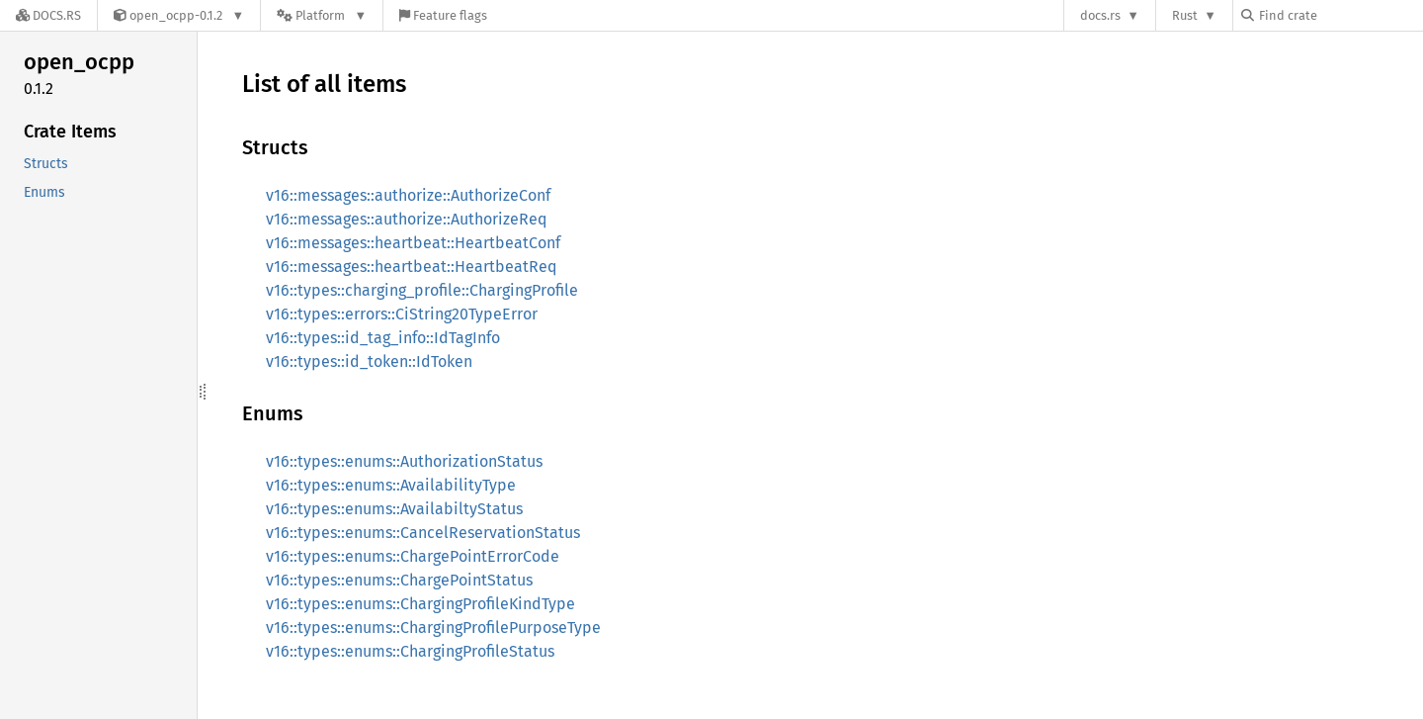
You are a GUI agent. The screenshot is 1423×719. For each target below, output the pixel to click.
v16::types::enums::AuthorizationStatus (404, 461)
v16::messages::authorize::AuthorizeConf (408, 195)
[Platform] (321, 15)
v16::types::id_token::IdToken (369, 361)
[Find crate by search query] (1340, 15)
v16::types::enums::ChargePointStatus (399, 580)
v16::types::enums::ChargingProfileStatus (410, 651)
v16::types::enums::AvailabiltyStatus (394, 508)
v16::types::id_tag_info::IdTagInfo (383, 337)
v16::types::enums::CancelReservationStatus (423, 532)
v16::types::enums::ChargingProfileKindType (420, 603)
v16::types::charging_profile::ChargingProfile (422, 290)
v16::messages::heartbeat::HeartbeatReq (411, 266)
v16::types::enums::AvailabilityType (391, 485)
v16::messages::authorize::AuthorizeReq (406, 219)
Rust (1185, 15)
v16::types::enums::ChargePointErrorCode (412, 556)
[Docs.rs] (48, 15)
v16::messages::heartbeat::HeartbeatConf (413, 242)
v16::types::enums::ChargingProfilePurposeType (433, 627)
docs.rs (1100, 15)
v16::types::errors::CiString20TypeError (402, 314)
